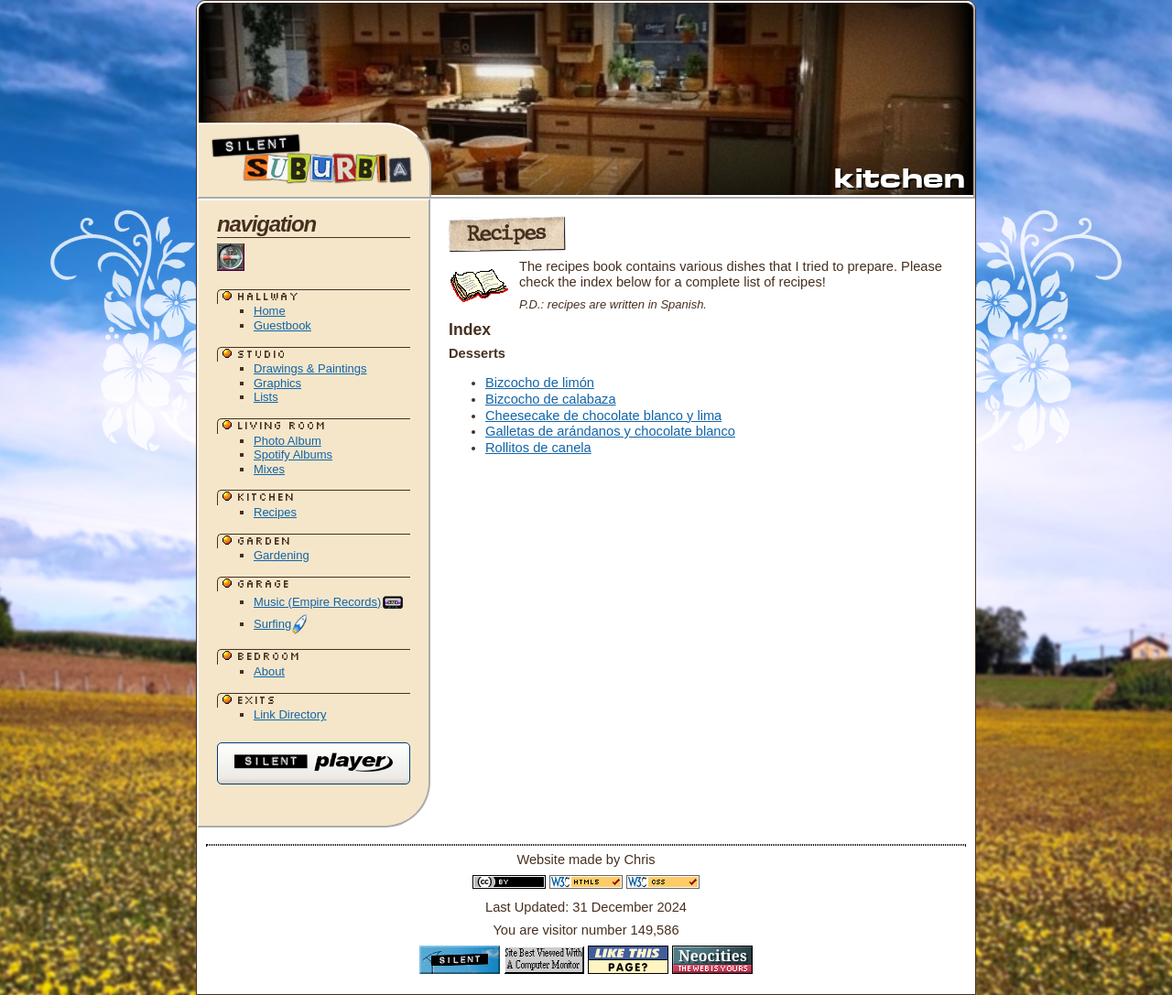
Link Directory (290, 714)
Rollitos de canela (538, 447)
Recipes (275, 512)
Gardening (281, 555)
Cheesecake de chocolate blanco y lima (603, 415)
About (269, 671)
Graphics (277, 383)
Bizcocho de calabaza (550, 399)
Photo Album (287, 441)
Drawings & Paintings (310, 368)
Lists (266, 397)
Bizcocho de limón (539, 382)
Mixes (269, 469)
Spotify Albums (293, 454)
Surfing (281, 624)
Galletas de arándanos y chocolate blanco (610, 431)
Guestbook (282, 325)
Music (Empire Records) (329, 602)
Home (270, 311)
